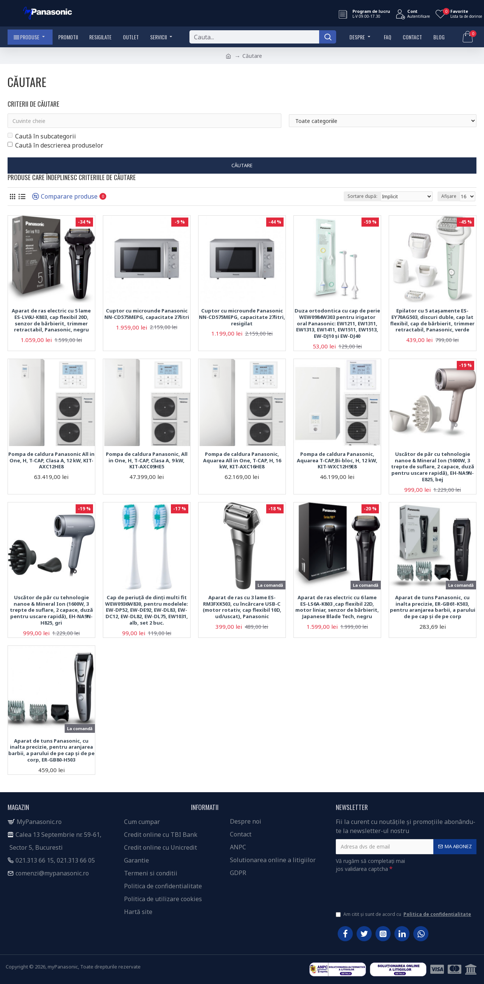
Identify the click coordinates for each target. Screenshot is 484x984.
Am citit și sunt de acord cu (404, 914)
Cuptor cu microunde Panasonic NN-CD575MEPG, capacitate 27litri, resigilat (242, 317)
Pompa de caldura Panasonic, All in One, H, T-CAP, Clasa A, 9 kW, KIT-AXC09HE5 (147, 460)
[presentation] (389, 890)
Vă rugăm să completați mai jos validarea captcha (370, 864)
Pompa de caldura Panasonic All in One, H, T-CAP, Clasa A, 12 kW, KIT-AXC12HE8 (51, 460)
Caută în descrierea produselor (55, 145)
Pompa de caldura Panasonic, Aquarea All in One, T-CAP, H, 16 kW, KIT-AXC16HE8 (242, 460)
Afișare (448, 196)
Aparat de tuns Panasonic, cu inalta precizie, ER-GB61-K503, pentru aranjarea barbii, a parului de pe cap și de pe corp (432, 607)
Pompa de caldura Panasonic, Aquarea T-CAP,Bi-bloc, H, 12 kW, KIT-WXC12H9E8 (337, 460)
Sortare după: (362, 196)
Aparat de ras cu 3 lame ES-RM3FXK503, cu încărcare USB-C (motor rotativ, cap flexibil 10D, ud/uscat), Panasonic (242, 607)
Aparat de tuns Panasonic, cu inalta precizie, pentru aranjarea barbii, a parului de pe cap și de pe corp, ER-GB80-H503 (51, 750)
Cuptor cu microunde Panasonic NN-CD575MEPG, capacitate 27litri (146, 314)
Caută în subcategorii (42, 136)
